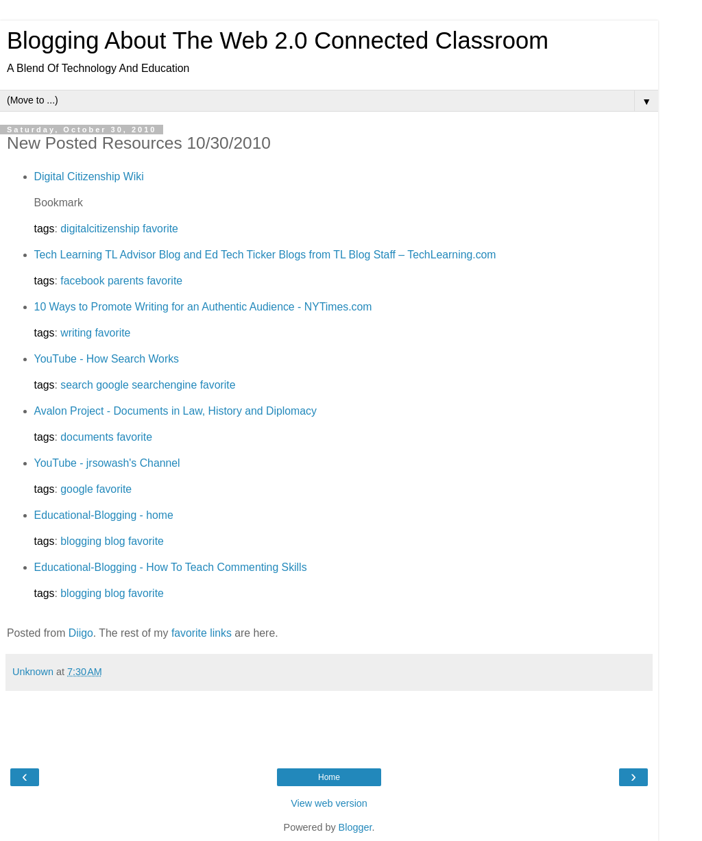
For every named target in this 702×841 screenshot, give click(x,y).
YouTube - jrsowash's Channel (107, 463)
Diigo (81, 633)
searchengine (164, 385)
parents (126, 281)
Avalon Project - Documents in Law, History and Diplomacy (175, 411)
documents (86, 437)
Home (329, 777)
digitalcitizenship (99, 228)
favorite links (201, 633)
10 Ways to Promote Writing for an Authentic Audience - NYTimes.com (203, 307)
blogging (80, 541)
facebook (82, 281)
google (112, 385)
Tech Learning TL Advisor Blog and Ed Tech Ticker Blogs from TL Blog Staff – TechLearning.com (265, 254)
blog (115, 541)
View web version (329, 803)
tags (44, 228)
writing (76, 333)
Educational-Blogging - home (103, 515)
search (76, 385)
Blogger (355, 827)
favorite (160, 228)
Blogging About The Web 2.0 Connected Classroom (277, 40)
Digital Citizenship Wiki (89, 176)
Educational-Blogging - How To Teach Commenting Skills (170, 567)
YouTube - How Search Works (106, 359)
